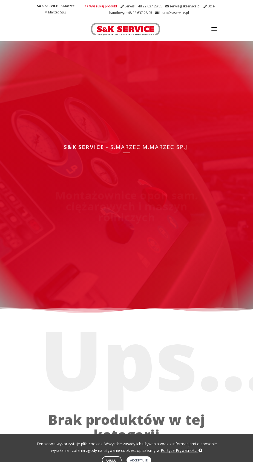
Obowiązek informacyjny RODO (145, 440)
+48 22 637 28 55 (177, 364)
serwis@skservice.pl (182, 6)
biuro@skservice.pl (172, 12)
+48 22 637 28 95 (177, 385)
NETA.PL (146, 449)
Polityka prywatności (99, 440)
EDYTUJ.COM (123, 449)
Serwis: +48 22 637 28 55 (141, 6)
